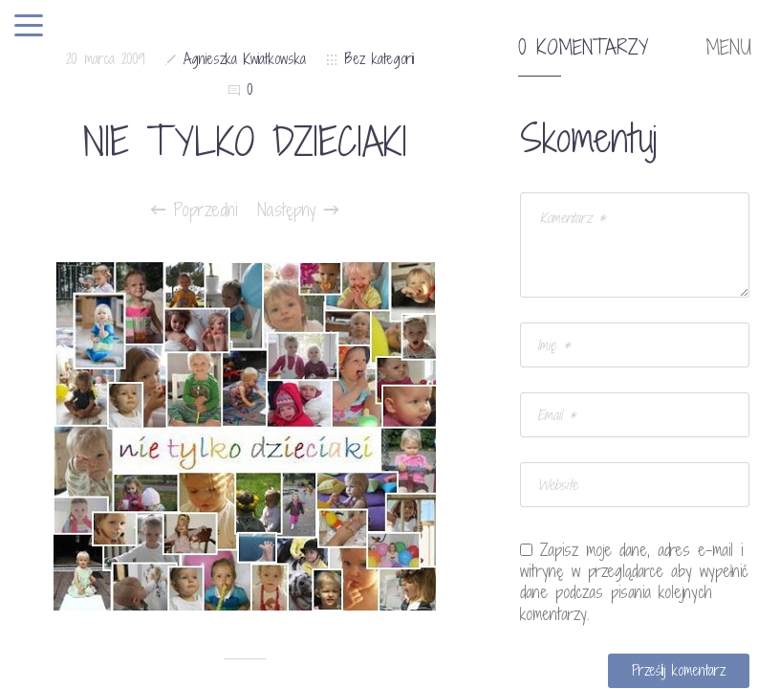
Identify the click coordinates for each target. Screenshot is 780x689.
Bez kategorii (379, 59)
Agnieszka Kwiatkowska (245, 59)
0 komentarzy (583, 47)
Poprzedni (194, 209)
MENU (728, 47)
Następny (297, 209)
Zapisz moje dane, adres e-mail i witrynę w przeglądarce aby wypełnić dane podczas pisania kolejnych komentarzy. (634, 582)
